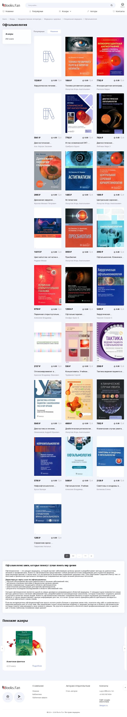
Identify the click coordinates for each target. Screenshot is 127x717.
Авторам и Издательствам (78, 685)
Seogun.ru (103, 705)
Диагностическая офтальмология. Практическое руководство (109, 143)
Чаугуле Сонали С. (105, 318)
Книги (5, 19)
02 (73, 556)
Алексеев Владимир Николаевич (42, 318)
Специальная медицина (73, 19)
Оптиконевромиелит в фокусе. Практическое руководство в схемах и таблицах (44, 372)
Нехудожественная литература (29, 19)
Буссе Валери (40, 489)
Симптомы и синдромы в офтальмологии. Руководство (110, 486)
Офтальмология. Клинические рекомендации (110, 257)
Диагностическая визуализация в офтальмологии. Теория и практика (45, 143)
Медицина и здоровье (52, 19)
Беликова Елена (104, 489)
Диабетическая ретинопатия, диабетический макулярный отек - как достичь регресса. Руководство (78, 429)
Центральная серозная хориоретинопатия (107, 200)
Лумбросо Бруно (72, 146)
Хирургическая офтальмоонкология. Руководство (106, 314)
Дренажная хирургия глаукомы (43, 200)
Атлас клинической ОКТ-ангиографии (76, 143)
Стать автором (71, 691)
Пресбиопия (70, 257)
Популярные (39, 31)
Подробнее (37, 666)
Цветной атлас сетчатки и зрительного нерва (46, 257)
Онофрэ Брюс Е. (72, 318)
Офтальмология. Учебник (76, 486)
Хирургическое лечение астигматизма (44, 86)
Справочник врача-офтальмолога (42, 543)
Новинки (54, 31)
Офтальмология (91, 19)
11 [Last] (85, 556)
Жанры (12, 19)
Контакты (103, 685)
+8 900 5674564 (105, 694)
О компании (38, 685)
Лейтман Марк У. (104, 146)
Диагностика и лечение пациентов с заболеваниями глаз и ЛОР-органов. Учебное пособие (47, 429)
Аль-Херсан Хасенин (43, 146)
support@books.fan (106, 691)
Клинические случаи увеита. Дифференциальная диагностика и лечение (109, 429)
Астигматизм (71, 200)
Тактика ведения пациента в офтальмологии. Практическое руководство (109, 372)
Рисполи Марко (103, 89)
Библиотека (37, 694)
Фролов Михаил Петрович (45, 203)
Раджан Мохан (40, 261)
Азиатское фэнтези (16, 662)
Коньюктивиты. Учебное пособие (76, 372)
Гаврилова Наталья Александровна (42, 546)
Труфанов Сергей (72, 375)
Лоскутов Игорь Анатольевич (77, 89)
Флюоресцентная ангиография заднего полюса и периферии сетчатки (110, 86)
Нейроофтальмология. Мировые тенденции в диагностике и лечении (44, 486)
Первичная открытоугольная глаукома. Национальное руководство (47, 314)
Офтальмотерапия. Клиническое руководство (77, 314)
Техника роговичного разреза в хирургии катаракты (78, 86)
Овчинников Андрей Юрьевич (46, 432)
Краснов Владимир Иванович (46, 375)
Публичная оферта (40, 698)
